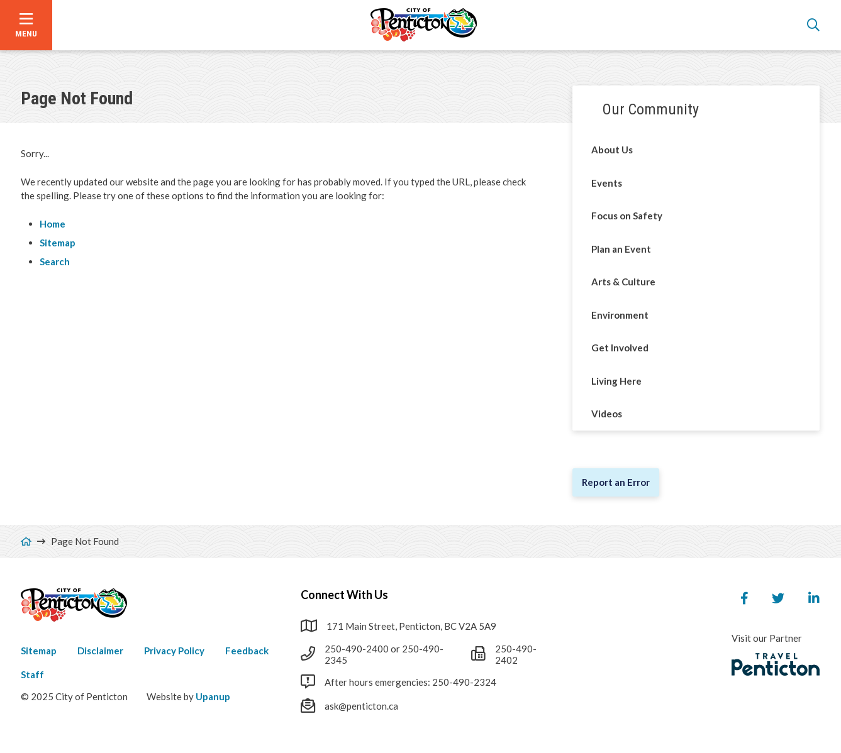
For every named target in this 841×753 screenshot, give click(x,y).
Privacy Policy (174, 650)
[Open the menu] (26, 25)
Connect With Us (344, 595)
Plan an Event (621, 249)
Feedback (247, 650)
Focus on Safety (626, 215)
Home (52, 223)
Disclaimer (100, 650)
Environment (620, 315)
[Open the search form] (813, 25)
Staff (32, 674)
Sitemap (57, 242)
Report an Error (616, 482)
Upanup (213, 696)
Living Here (616, 381)
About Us (612, 149)
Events (606, 183)
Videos (606, 413)
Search (55, 261)
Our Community (651, 109)
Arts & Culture (623, 281)
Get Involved (620, 347)
